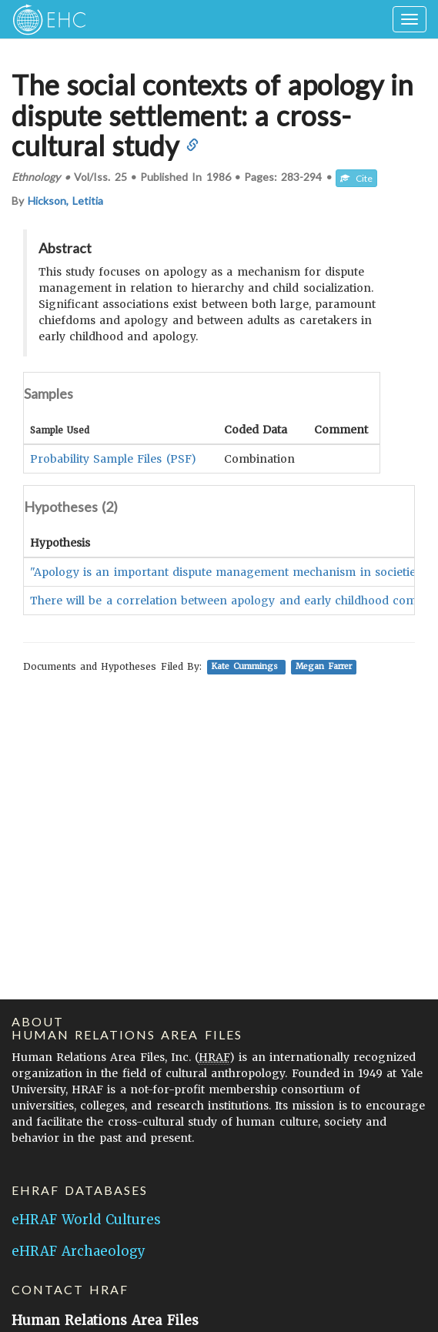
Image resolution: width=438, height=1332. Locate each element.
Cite (356, 178)
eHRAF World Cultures (86, 1219)
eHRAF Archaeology (78, 1251)
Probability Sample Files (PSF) (113, 459)
